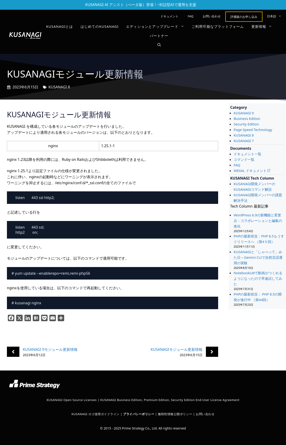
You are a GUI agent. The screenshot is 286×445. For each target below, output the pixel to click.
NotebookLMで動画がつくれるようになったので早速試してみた (258, 278)
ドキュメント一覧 (247, 154)
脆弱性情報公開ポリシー (175, 414)
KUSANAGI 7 (244, 140)
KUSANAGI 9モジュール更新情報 (50, 349)
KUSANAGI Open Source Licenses (72, 400)
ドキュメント (169, 16)
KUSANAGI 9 (244, 113)
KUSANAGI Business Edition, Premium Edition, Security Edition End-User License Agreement (169, 400)
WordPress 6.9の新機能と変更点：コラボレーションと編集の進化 (258, 220)
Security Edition (246, 124)
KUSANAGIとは (59, 26)
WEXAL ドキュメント (250, 170)
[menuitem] (274, 16)
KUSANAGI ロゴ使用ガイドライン (96, 414)
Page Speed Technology (253, 129)
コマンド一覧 (244, 159)
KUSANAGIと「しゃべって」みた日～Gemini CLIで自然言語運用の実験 (258, 257)
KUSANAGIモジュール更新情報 (176, 349)
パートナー (159, 35)
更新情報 (263, 26)
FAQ (190, 16)
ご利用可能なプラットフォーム (218, 26)
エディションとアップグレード (157, 26)
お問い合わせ (212, 16)
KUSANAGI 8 (59, 87)
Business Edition (247, 118)
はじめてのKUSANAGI (100, 26)
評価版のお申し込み (243, 17)
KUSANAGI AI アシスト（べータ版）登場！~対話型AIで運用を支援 (140, 4)
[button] (159, 45)
